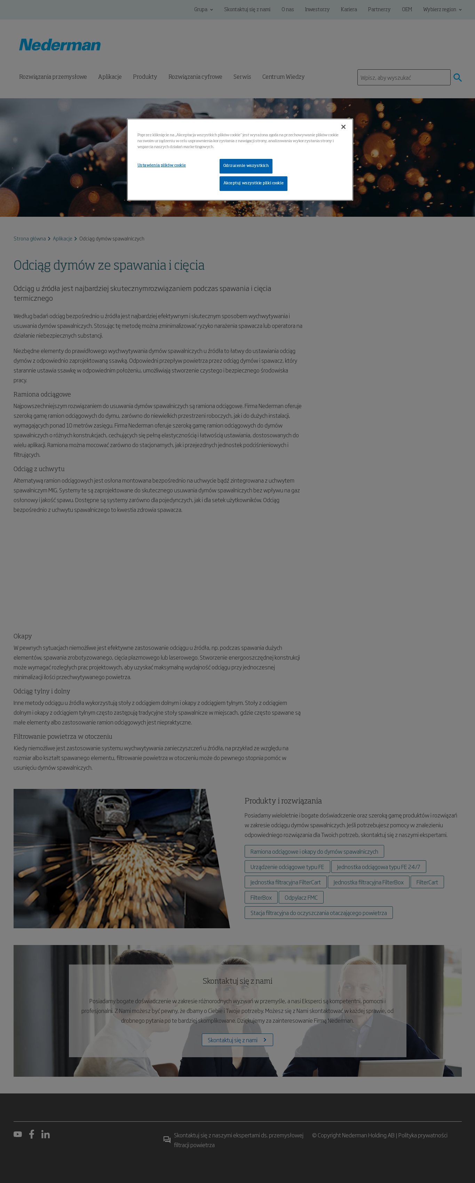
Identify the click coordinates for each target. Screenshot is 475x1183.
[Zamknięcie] (343, 127)
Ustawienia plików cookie (161, 165)
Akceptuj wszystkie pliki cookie (253, 183)
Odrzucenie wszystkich (246, 166)
